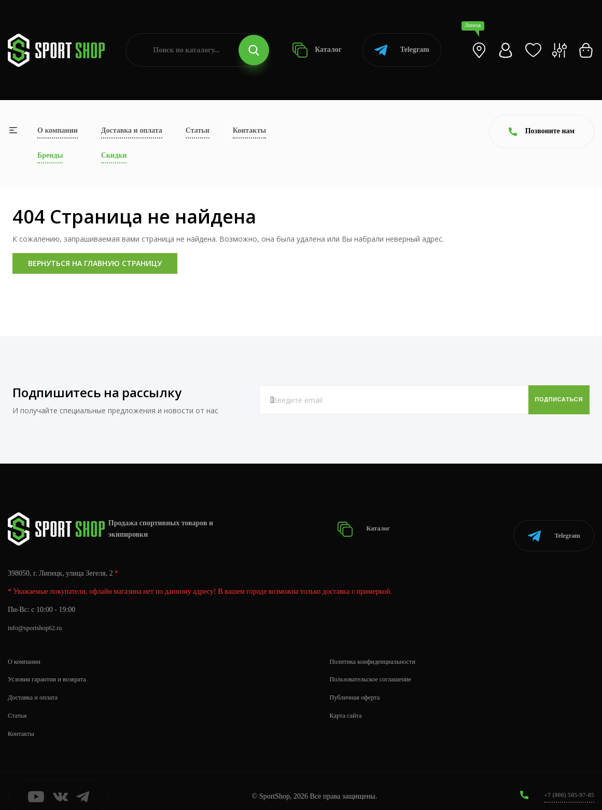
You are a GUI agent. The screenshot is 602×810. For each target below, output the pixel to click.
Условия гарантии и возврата (52, 668)
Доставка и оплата (131, 130)
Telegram (401, 50)
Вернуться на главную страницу (95, 263)
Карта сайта (348, 704)
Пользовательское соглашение (376, 668)
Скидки (114, 155)
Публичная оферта (358, 686)
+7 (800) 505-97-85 (565, 784)
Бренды (50, 155)
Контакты (249, 130)
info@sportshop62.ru (38, 617)
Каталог (317, 50)
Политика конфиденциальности (379, 650)
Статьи (197, 130)
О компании (57, 130)
